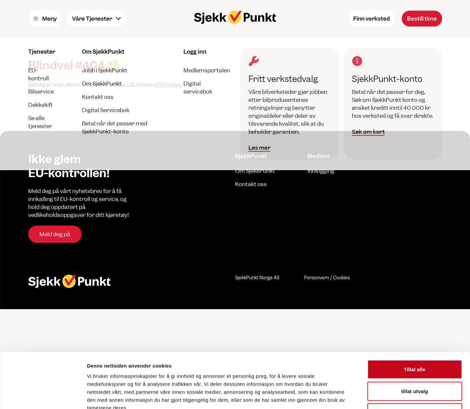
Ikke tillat (414, 365)
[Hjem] (235, 17)
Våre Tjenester (96, 18)
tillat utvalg (414, 344)
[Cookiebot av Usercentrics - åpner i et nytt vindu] (43, 396)
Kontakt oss (251, 184)
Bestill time (422, 18)
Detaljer (353, 396)
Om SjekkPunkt (255, 170)
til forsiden (168, 84)
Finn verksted (371, 18)
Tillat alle (414, 322)
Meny (45, 18)
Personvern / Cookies (327, 278)
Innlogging (320, 170)
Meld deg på (54, 234)
